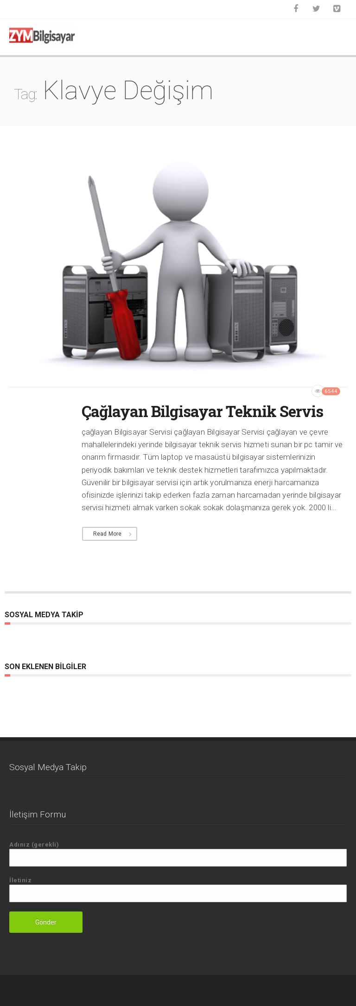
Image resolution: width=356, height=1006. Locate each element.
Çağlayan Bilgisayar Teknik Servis (202, 411)
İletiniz (178, 889)
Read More (107, 534)
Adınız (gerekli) (178, 854)
